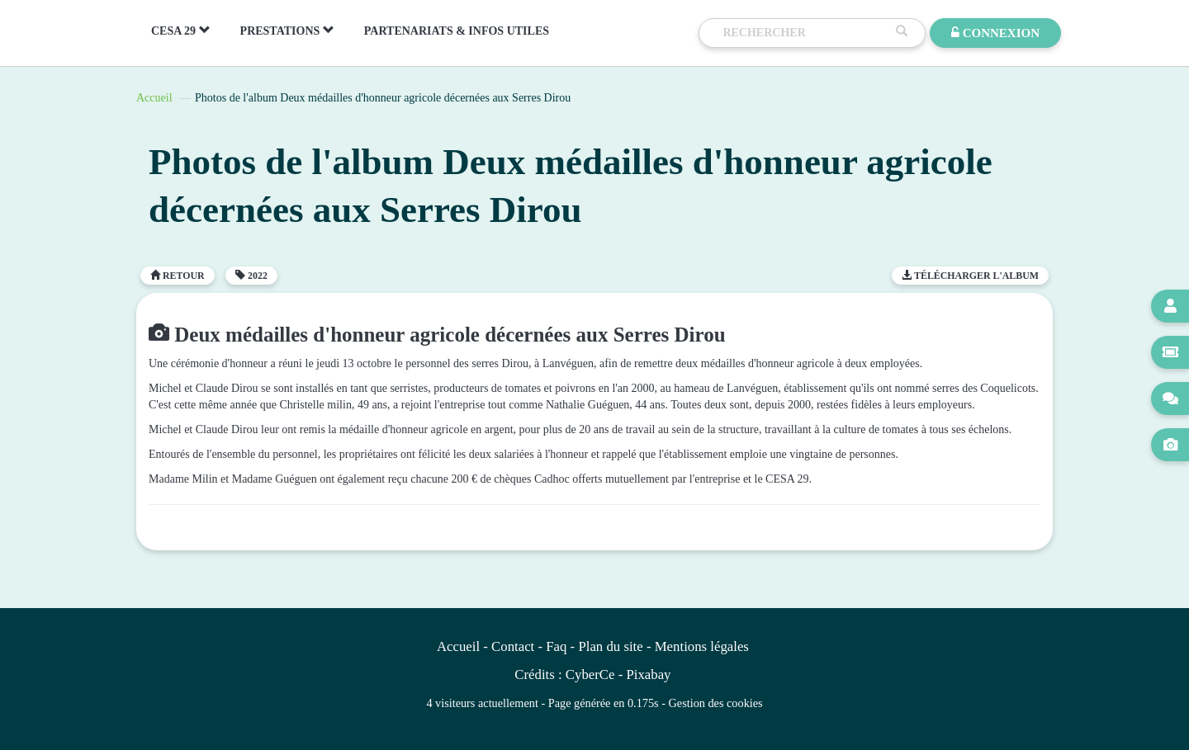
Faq (556, 646)
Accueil (154, 98)
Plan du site (610, 646)
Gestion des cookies (716, 703)
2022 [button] (251, 275)
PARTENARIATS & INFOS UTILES (456, 31)
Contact (512, 646)
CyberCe (590, 674)
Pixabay (648, 674)
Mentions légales (702, 646)
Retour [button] (177, 275)
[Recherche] (805, 33)
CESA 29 (181, 30)
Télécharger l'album (970, 275)
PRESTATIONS (287, 30)
